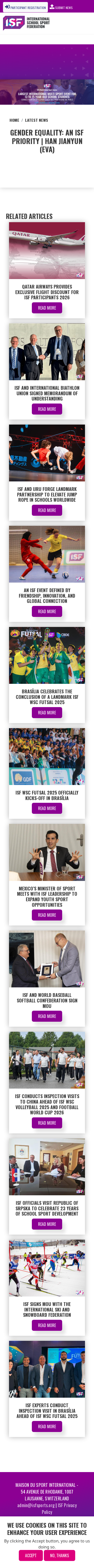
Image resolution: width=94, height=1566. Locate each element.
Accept (31, 1555)
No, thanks (59, 1555)
